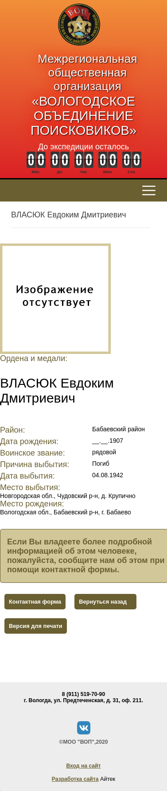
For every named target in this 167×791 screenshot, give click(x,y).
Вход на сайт (83, 766)
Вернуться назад (103, 601)
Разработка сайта (75, 779)
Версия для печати (35, 626)
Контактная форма (35, 601)
